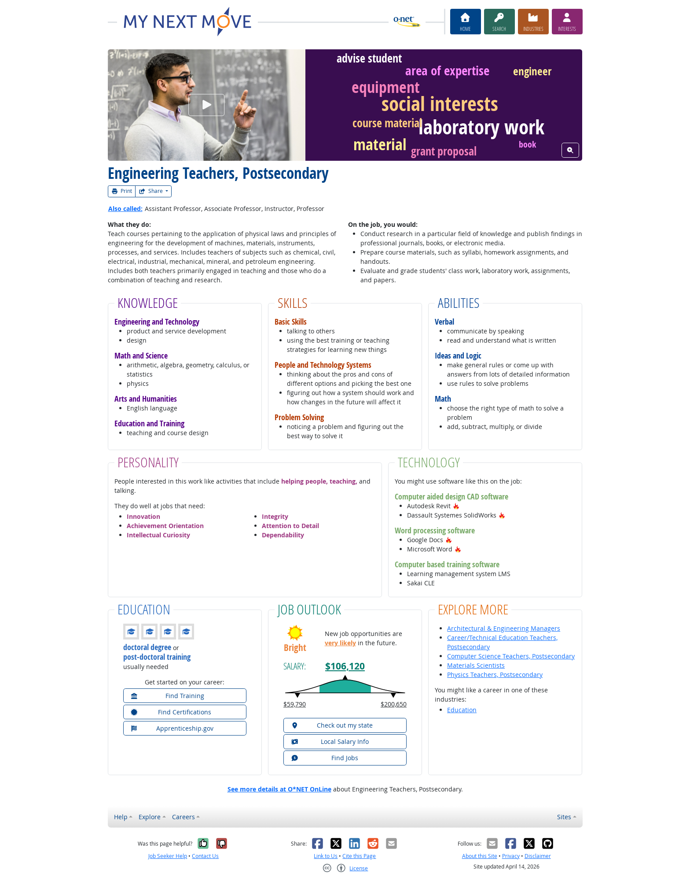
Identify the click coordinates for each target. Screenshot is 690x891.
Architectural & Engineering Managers (503, 628)
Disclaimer (538, 856)
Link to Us (326, 856)
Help (121, 817)
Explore (150, 817)
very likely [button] (340, 643)
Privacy (511, 856)
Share (151, 191)
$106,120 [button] (345, 666)
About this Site (479, 856)
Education (462, 710)
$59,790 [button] (294, 704)
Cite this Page (359, 856)
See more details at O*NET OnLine (279, 789)
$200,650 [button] (394, 704)
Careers (183, 817)
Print (121, 191)
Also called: (125, 208)
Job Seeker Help (167, 856)
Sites (564, 817)
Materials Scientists (476, 665)
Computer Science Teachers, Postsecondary (511, 656)
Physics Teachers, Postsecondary (495, 674)
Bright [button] (295, 647)
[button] (456, 506)
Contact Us (205, 856)
